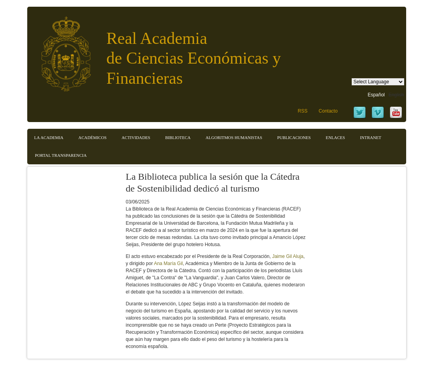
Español (375, 95)
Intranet (370, 137)
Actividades (136, 137)
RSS (302, 111)
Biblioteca (178, 137)
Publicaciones (294, 137)
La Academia (49, 137)
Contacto (328, 111)
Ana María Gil (168, 263)
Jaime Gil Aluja (287, 256)
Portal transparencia (61, 155)
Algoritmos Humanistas (234, 137)
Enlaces (335, 137)
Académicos (93, 137)
